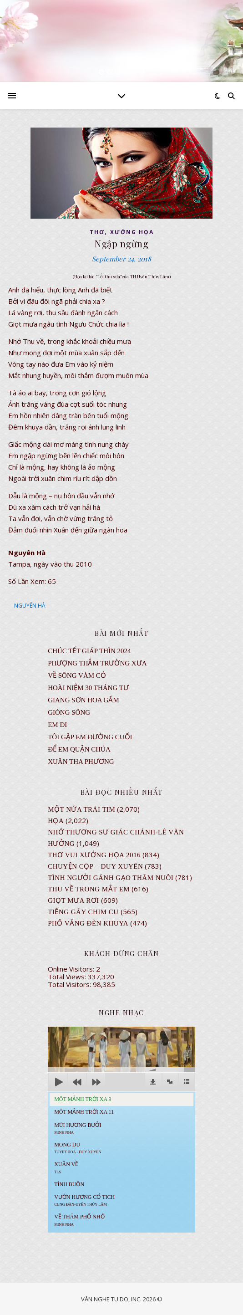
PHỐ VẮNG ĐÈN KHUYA (88, 923)
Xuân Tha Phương (81, 761)
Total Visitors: (70, 984)
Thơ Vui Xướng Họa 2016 (94, 855)
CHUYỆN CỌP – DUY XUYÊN (95, 866)
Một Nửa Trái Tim (81, 809)
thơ (97, 232)
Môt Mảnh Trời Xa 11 (84, 1112)
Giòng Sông (69, 712)
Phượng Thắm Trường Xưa (97, 663)
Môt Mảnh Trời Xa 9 (82, 1099)
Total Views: (68, 976)
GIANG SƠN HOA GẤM (83, 700)
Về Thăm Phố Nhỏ (79, 1219)
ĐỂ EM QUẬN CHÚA (79, 749)
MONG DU (77, 1147)
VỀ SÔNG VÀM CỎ (77, 675)
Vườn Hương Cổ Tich (84, 1200)
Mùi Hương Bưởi (77, 1128)
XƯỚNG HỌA (132, 232)
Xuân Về (66, 1167)
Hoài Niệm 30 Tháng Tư (88, 687)
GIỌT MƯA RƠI (73, 900)
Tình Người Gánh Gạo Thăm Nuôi (110, 877)
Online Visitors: (72, 968)
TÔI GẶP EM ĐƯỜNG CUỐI (90, 737)
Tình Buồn (69, 1184)
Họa (56, 820)
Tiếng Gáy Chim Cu (83, 912)
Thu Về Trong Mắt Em (89, 889)
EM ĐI (57, 724)
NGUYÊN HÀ (30, 605)
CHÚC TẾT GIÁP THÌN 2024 (89, 651)
